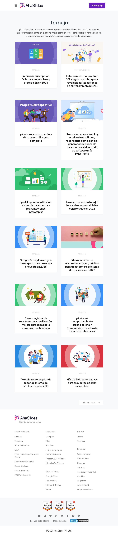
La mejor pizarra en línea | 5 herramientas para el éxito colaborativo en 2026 (82, 205)
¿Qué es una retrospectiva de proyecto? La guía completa (36, 137)
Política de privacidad (86, 475)
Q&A (17, 453)
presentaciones (82, 70)
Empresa (81, 444)
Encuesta (19, 444)
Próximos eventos (54, 453)
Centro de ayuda (53, 458)
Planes (80, 440)
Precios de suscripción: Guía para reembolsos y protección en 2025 (35, 79)
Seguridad (81, 484)
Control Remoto (22, 474)
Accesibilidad (83, 488)
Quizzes (18, 440)
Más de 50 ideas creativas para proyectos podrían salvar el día (82, 386)
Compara (50, 440)
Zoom (48, 493)
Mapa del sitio (60, 524)
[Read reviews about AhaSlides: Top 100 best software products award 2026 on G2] (47, 509)
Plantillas (50, 449)
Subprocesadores (85, 493)
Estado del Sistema (39, 524)
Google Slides (52, 480)
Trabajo (36, 70)
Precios (80, 435)
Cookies (81, 480)
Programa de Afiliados (55, 462)
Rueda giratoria (22, 469)
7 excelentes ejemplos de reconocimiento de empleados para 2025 (36, 386)
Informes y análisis (23, 478)
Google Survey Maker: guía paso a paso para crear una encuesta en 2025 (36, 263)
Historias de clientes (55, 467)
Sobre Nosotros (84, 458)
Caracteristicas (22, 435)
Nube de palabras (22, 449)
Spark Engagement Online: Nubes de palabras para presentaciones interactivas (35, 207)
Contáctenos (83, 462)
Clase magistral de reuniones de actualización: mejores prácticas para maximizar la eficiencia (36, 328)
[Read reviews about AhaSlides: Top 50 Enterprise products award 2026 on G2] (70, 509)
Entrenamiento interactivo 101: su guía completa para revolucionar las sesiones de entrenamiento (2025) (82, 81)
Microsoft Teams (53, 488)
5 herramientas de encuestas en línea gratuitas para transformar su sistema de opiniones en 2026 (82, 267)
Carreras (81, 466)
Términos (81, 471)
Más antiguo (91, 406)
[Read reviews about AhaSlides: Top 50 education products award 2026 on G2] (59, 509)
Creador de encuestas (24, 465)
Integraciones (52, 474)
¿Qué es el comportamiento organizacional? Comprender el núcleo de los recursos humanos (82, 328)
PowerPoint (51, 484)
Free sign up (97, 5)
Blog (48, 444)
